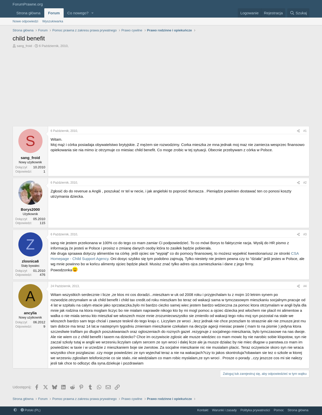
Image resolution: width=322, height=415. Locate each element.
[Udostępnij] (298, 131)
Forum (54, 13)
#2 (305, 182)
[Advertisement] (161, 88)
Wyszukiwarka (52, 21)
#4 (305, 286)
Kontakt (202, 410)
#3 (305, 234)
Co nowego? (78, 13)
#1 (305, 131)
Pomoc (279, 410)
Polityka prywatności (255, 410)
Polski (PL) (31, 410)
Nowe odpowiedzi (25, 21)
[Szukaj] (298, 13)
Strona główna (28, 13)
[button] (92, 13)
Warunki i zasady (224, 410)
